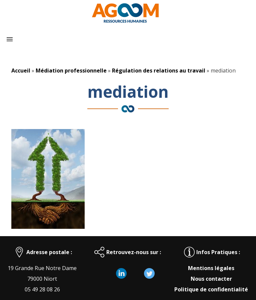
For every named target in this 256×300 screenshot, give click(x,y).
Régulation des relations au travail (158, 70)
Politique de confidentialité (211, 289)
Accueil (20, 70)
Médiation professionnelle (71, 70)
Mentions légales (211, 268)
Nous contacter (211, 278)
